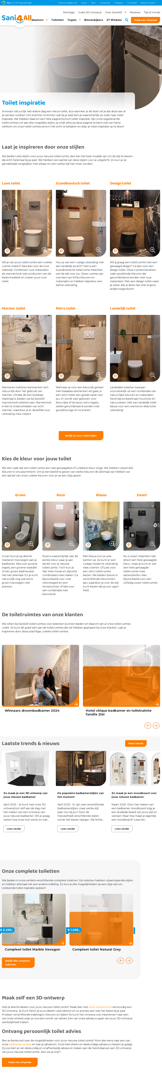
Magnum (116, 3)
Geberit (94, 3)
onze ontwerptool (100, 1007)
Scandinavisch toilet (73, 183)
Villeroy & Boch (142, 3)
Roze (60, 495)
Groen (20, 495)
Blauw (101, 495)
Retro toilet (65, 308)
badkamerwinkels (20, 1044)
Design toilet (120, 183)
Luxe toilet (11, 183)
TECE (104, 3)
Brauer (128, 3)
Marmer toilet (13, 308)
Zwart (142, 495)
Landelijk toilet (123, 308)
